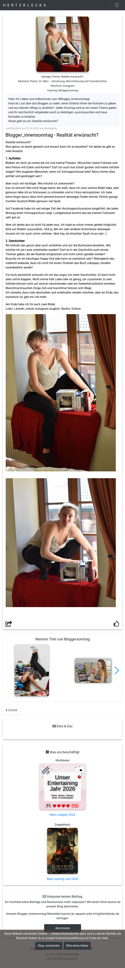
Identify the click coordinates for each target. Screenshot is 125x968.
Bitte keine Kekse (77, 945)
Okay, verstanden (49, 945)
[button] (116, 670)
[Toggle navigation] (117, 5)
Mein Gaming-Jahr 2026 (62, 879)
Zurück (11, 710)
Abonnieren (62, 928)
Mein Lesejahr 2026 (62, 814)
